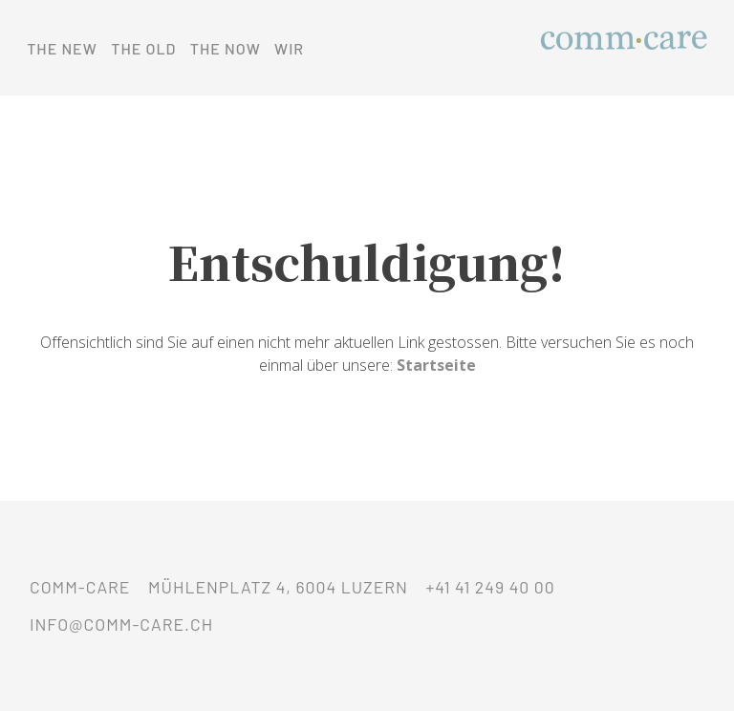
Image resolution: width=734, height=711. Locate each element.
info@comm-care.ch (121, 624)
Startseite (436, 365)
